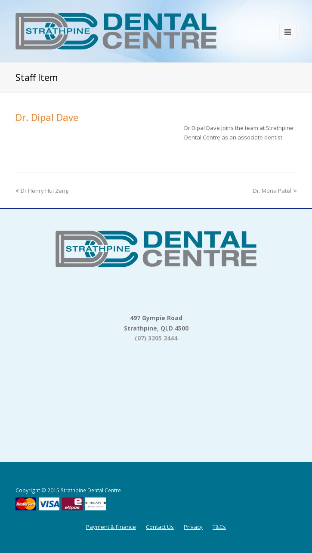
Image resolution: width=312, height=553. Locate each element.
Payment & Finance (111, 527)
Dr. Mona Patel (275, 191)
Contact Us (160, 527)
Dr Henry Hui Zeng (41, 191)
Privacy (193, 527)
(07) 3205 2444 (156, 338)
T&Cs (219, 527)
